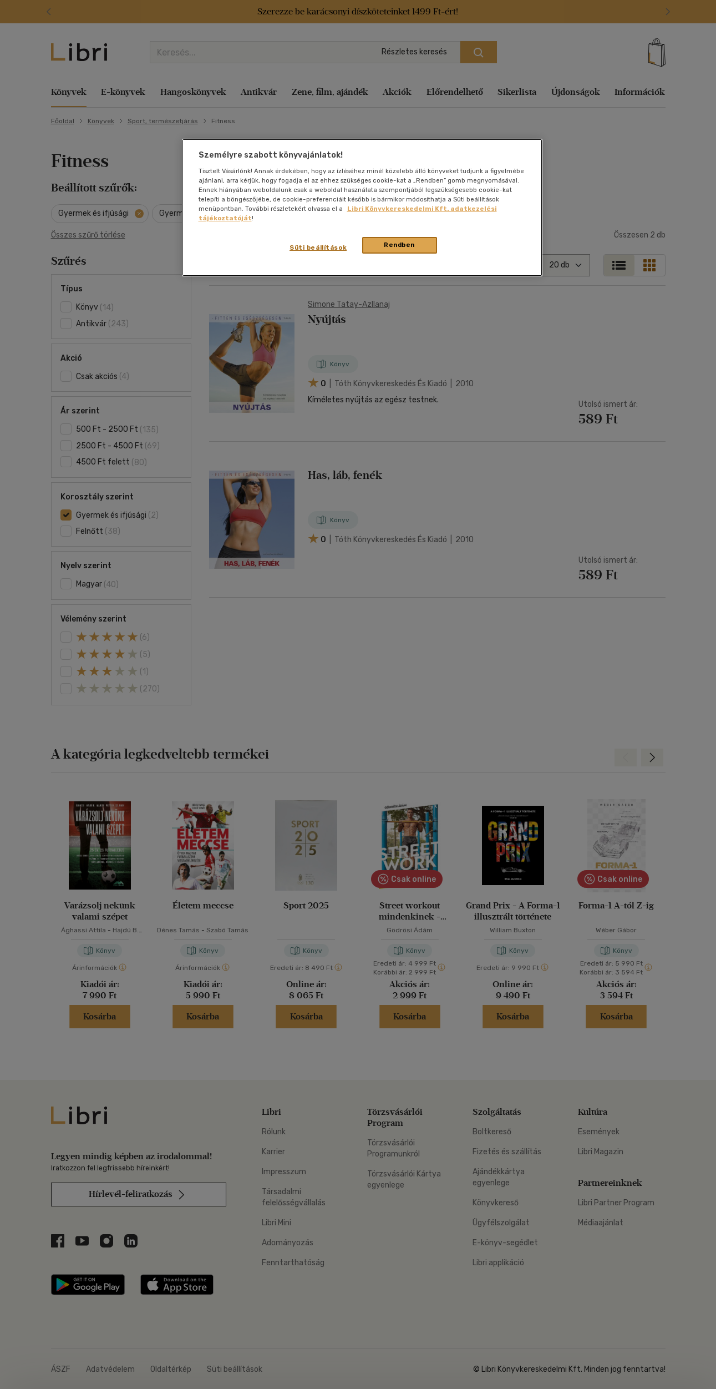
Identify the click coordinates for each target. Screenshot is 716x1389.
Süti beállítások (318, 247)
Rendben (399, 245)
